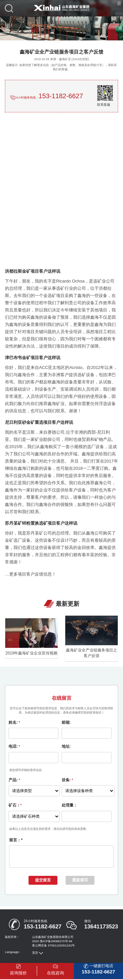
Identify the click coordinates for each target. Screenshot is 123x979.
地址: (66, 746)
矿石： (15, 805)
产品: (14, 780)
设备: (67, 780)
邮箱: (66, 722)
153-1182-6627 (61, 96)
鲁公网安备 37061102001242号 (53, 949)
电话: (14, 746)
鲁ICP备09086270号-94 (56, 945)
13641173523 (101, 930)
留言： (16, 840)
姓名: (14, 722)
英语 (35, 956)
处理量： (69, 805)
